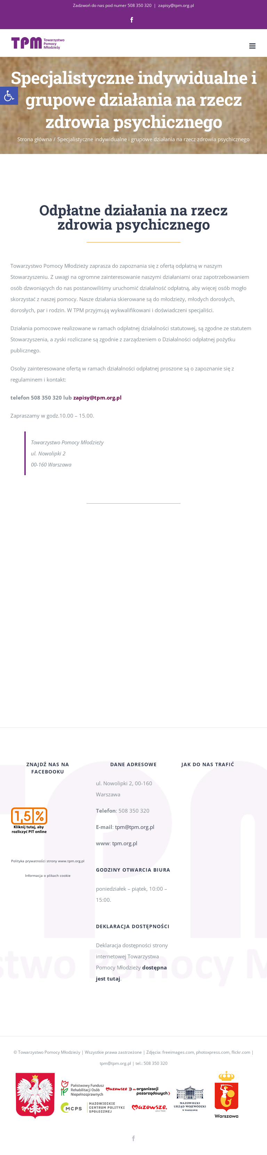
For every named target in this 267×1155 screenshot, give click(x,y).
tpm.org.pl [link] (124, 843)
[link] (9, 96)
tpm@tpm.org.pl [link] (134, 826)
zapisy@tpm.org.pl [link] (176, 5)
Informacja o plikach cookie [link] (48, 875)
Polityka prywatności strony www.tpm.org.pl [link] (47, 860)
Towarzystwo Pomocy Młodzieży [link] (49, 1052)
